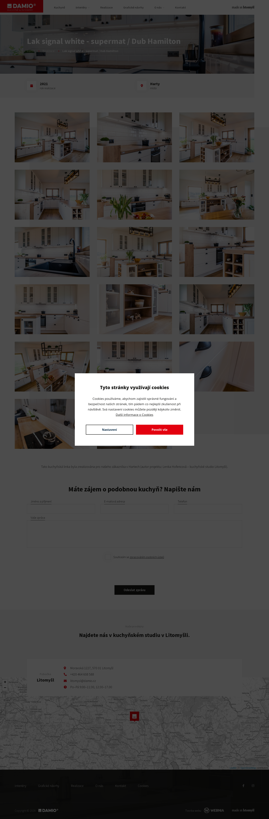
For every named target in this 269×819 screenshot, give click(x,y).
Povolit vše (159, 430)
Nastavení (109, 430)
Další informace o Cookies (134, 415)
